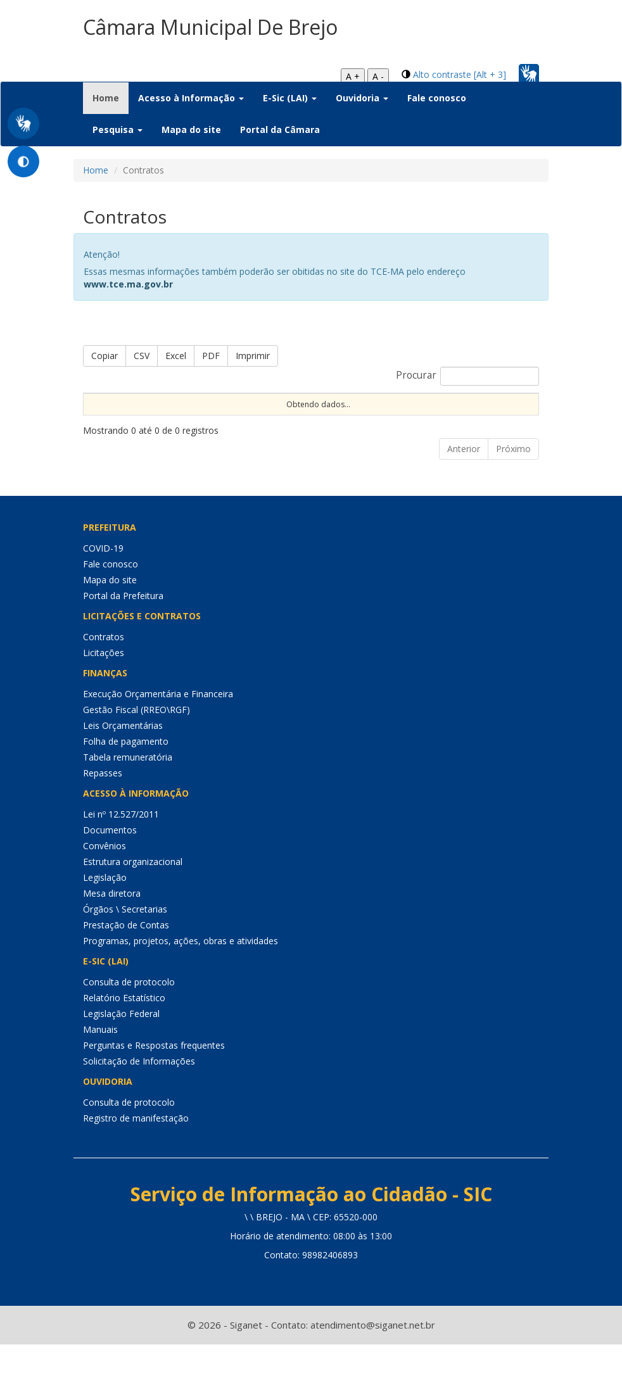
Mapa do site (191, 129)
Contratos (103, 670)
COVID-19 (103, 581)
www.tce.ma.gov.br (128, 284)
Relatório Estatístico (124, 1031)
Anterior (463, 482)
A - (378, 76)
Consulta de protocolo (129, 1015)
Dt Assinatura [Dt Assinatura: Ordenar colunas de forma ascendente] (256, 409)
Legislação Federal (121, 1046)
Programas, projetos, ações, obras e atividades (180, 974)
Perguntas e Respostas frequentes (154, 1078)
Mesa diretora (112, 926)
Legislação (105, 910)
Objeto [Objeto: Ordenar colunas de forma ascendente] (320, 414)
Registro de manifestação (136, 1151)
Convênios (104, 879)
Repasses (102, 806)
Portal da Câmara (280, 129)
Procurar (467, 376)
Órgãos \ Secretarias (125, 942)
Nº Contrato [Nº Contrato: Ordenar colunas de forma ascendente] (187, 409)
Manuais (100, 1062)
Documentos (110, 863)
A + (353, 76)
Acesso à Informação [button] (191, 98)
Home (110, 97)
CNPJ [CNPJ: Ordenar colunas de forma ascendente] (431, 414)
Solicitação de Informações (139, 1094)
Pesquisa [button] (117, 129)
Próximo (513, 482)
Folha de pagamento (125, 774)
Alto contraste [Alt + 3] (459, 74)
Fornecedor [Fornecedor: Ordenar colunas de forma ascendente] (492, 414)
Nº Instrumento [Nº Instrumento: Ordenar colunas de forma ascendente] (114, 409)
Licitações (103, 686)
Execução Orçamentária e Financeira (158, 727)
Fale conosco (436, 98)
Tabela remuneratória (127, 790)
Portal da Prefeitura (123, 629)
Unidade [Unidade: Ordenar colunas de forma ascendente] (378, 414)
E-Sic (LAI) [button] (290, 98)
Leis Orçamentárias (123, 758)
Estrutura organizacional (132, 894)
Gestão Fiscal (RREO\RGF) (136, 742)
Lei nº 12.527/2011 (121, 847)
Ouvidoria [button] (362, 98)
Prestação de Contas (126, 958)
